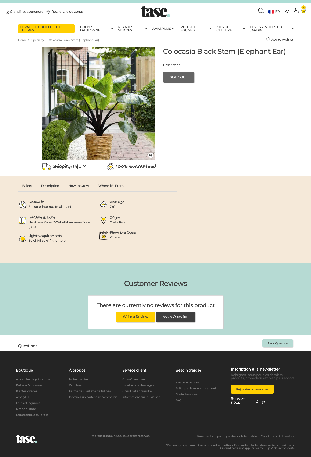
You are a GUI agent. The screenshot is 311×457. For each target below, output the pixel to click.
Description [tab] (50, 186)
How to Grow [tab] (78, 186)
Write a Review (135, 317)
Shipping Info (64, 166)
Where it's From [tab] (111, 186)
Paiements (205, 436)
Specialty (37, 40)
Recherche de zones (67, 11)
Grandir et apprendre (26, 11)
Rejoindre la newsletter (252, 389)
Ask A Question (175, 317)
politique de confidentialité (237, 436)
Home (22, 40)
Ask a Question (277, 343)
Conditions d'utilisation (278, 436)
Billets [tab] (27, 186)
